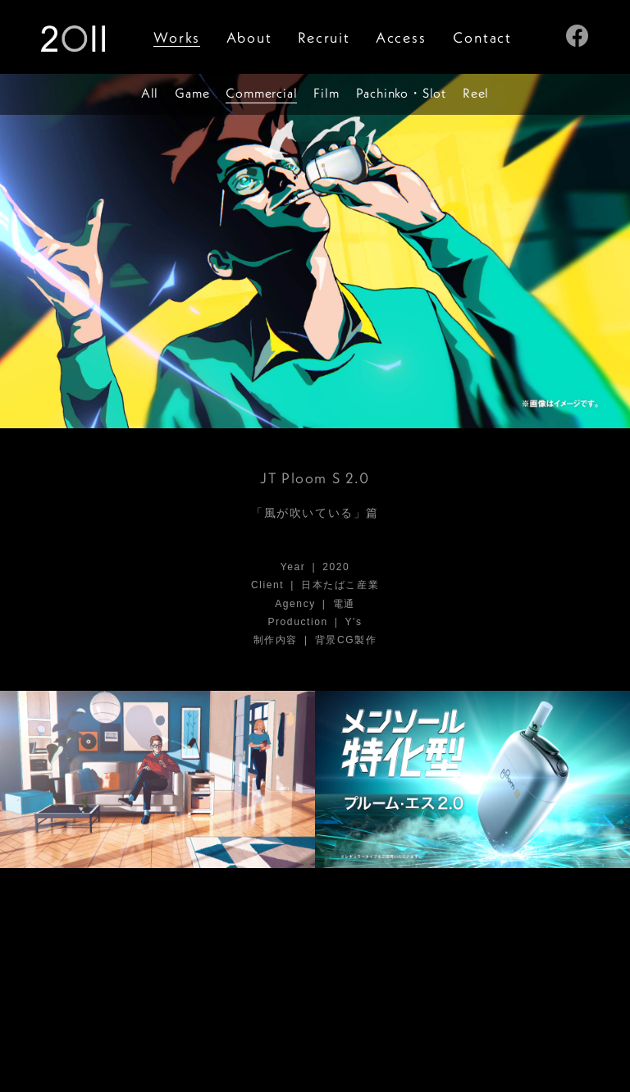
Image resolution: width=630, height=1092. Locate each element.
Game (192, 93)
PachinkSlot (401, 93)
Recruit (324, 37)
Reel (476, 93)
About (249, 37)
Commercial (261, 93)
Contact (482, 37)
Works (176, 37)
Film (326, 93)
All (149, 93)
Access (401, 37)
